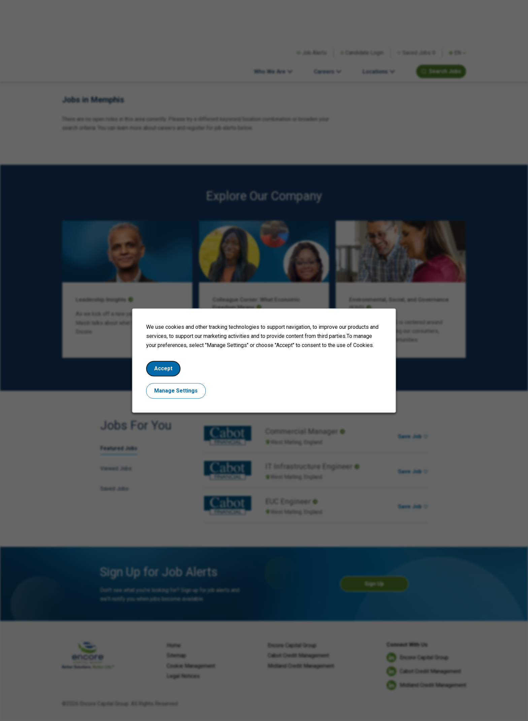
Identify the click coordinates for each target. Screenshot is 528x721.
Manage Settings (179, 393)
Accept (166, 372)
